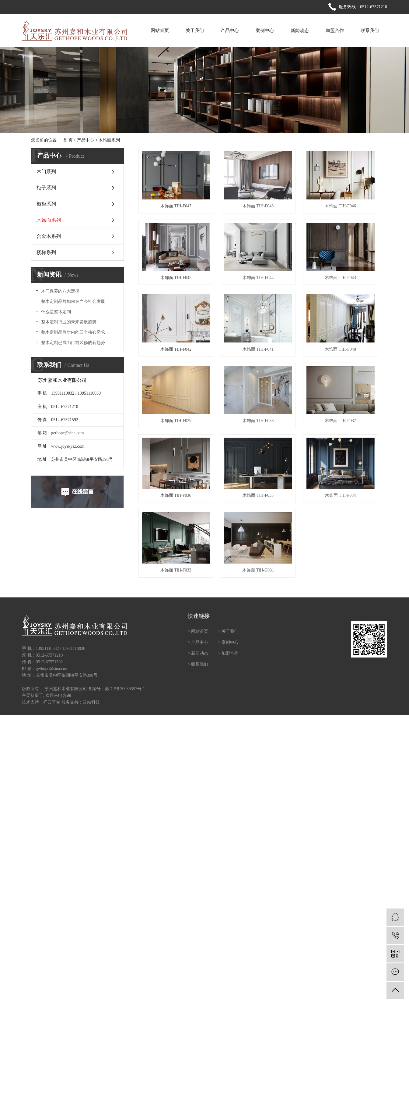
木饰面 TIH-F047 (175, 206)
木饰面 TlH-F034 (340, 495)
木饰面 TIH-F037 (340, 420)
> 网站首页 (198, 631)
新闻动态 (300, 30)
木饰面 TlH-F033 (175, 570)
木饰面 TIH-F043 (340, 277)
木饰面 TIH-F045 (175, 277)
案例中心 (265, 30)
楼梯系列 (46, 252)
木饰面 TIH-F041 (258, 349)
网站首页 (160, 30)
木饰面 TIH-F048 (258, 206)
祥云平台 (51, 702)
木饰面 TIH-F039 (175, 420)
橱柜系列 (46, 203)
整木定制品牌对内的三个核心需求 (72, 332)
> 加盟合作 (228, 653)
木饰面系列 (109, 140)
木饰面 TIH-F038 (258, 420)
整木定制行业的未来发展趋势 (68, 322)
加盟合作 (335, 30)
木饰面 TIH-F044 (258, 277)
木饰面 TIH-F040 (340, 349)
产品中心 (230, 30)
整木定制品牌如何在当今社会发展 (72, 301)
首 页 (68, 140)
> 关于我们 (228, 631)
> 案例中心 (228, 642)
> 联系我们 (198, 664)
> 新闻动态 (198, 653)
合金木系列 (49, 236)
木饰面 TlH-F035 (258, 495)
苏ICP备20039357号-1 (125, 688)
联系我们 (370, 30)
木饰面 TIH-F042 (175, 349)
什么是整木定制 (55, 312)
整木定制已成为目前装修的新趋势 (72, 342)
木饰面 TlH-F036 (175, 495)
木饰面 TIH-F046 (340, 206)
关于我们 (195, 30)
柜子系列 (46, 187)
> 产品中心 (198, 642)
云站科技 (91, 702)
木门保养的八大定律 (59, 291)
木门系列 (46, 171)
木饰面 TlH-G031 (258, 570)
